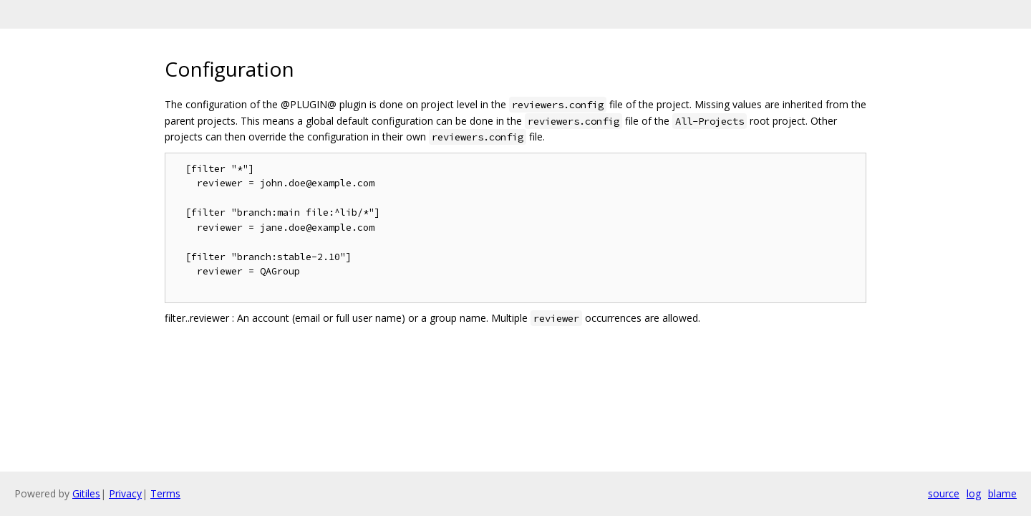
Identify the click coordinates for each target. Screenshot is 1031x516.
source (943, 493)
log (974, 493)
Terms (165, 493)
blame (1002, 493)
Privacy (125, 493)
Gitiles (86, 493)
